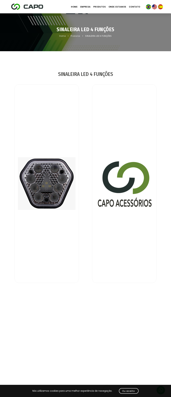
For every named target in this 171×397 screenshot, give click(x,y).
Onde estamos (117, 6)
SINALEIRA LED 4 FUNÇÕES (98, 36)
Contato (134, 6)
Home (74, 6)
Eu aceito (129, 391)
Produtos (99, 6)
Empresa (85, 6)
